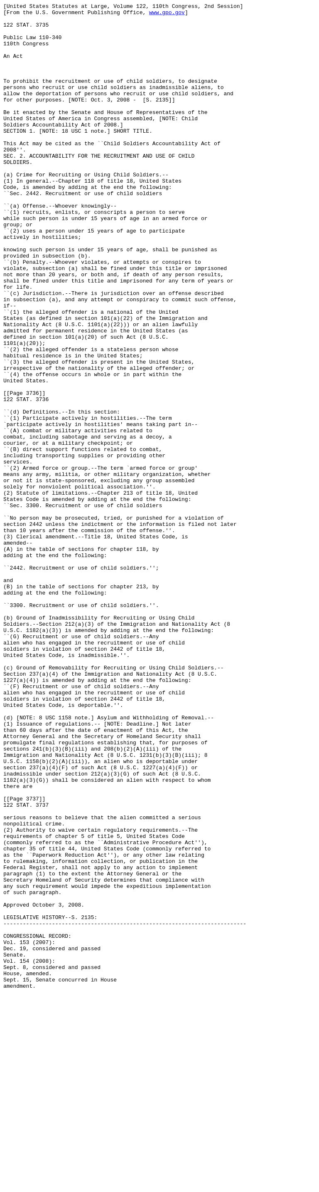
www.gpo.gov (167, 14)
